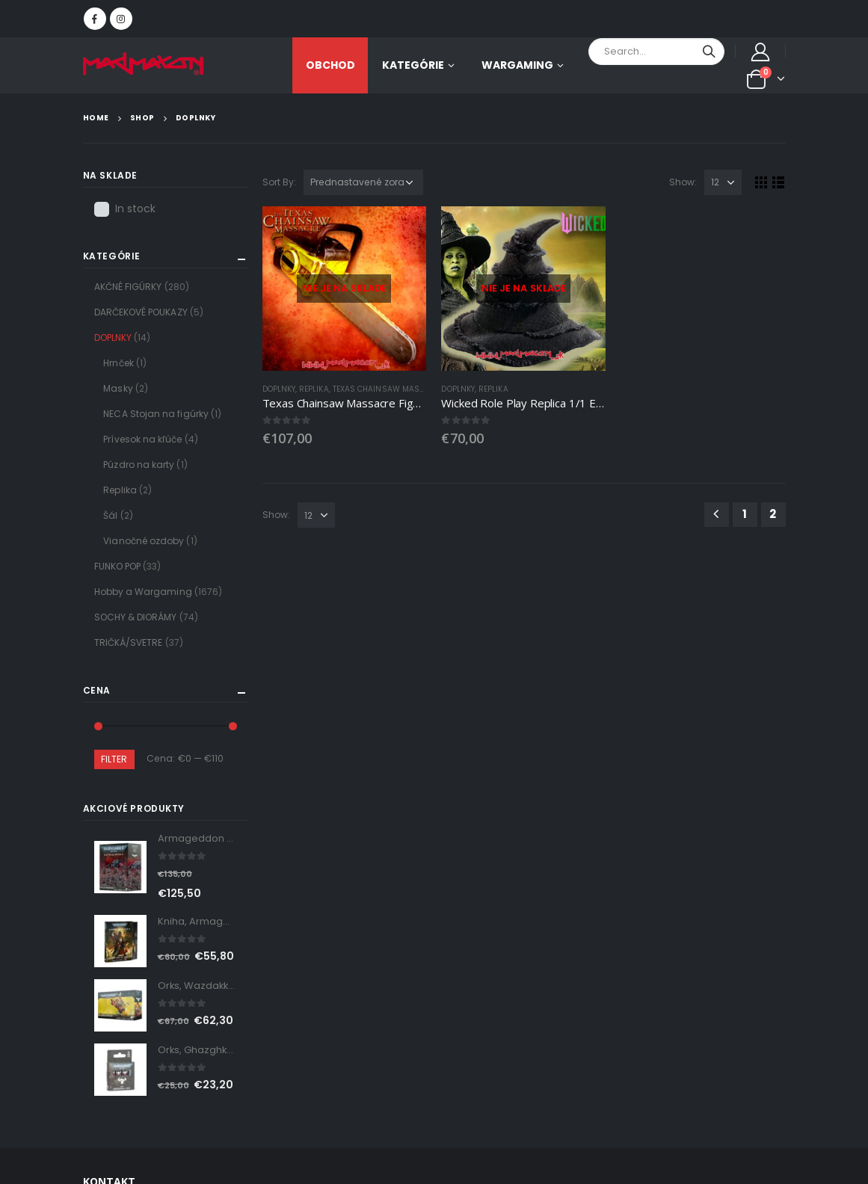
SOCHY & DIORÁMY (135, 617)
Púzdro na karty (138, 464)
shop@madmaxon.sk (185, 687)
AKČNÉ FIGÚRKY (128, 286)
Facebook (114, 845)
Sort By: (279, 182)
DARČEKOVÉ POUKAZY (141, 312)
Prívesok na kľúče (142, 439)
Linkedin (114, 878)
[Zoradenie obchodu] (363, 182)
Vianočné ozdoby (143, 540)
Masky (117, 388)
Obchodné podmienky (652, 993)
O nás (371, 993)
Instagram (150, 845)
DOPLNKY (279, 389)
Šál (110, 515)
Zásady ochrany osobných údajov (490, 993)
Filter (114, 759)
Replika (314, 389)
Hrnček (118, 363)
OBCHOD (330, 65)
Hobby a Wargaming (143, 591)
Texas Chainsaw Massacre (389, 389)
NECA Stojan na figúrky (156, 413)
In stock (135, 208)
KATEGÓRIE (413, 65)
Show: (683, 182)
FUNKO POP (117, 566)
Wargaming (517, 65)
